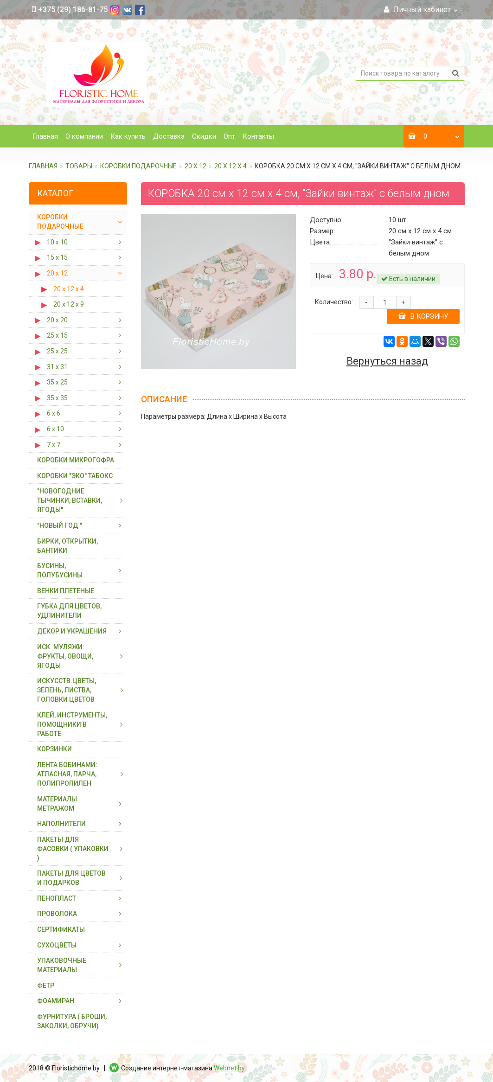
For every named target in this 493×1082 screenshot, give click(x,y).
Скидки (204, 136)
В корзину (423, 316)
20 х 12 (195, 166)
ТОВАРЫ (78, 166)
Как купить (128, 136)
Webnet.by (229, 1068)
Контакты (258, 136)
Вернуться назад (387, 361)
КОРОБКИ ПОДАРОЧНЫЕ (138, 166)
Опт (229, 136)
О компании (84, 136)
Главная (45, 136)
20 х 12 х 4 (230, 166)
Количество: (334, 302)
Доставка (169, 136)
